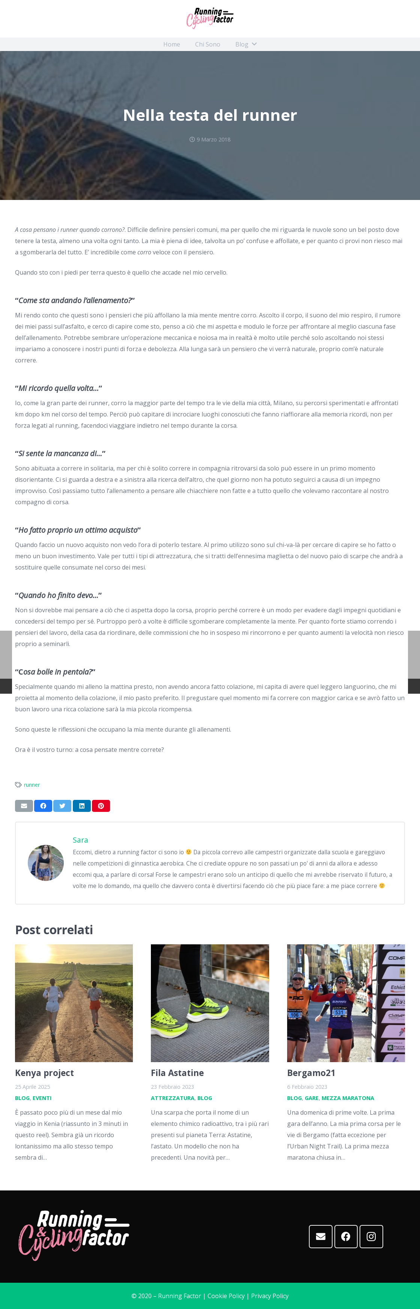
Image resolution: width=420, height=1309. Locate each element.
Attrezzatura (172, 1098)
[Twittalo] (62, 806)
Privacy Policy (270, 1296)
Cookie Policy (226, 1296)
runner (32, 784)
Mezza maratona (348, 1098)
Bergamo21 (311, 1073)
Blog (22, 1098)
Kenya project (44, 1073)
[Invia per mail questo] (24, 806)
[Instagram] (371, 1237)
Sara (80, 840)
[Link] (210, 19)
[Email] (321, 1237)
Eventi (42, 1098)
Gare (312, 1098)
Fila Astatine (177, 1073)
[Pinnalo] (101, 806)
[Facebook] (346, 1237)
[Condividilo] (43, 806)
